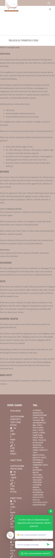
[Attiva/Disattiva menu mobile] (49, 3)
